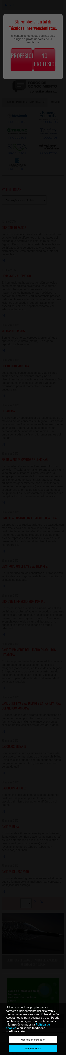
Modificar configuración (33, 1039)
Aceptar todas (33, 1048)
